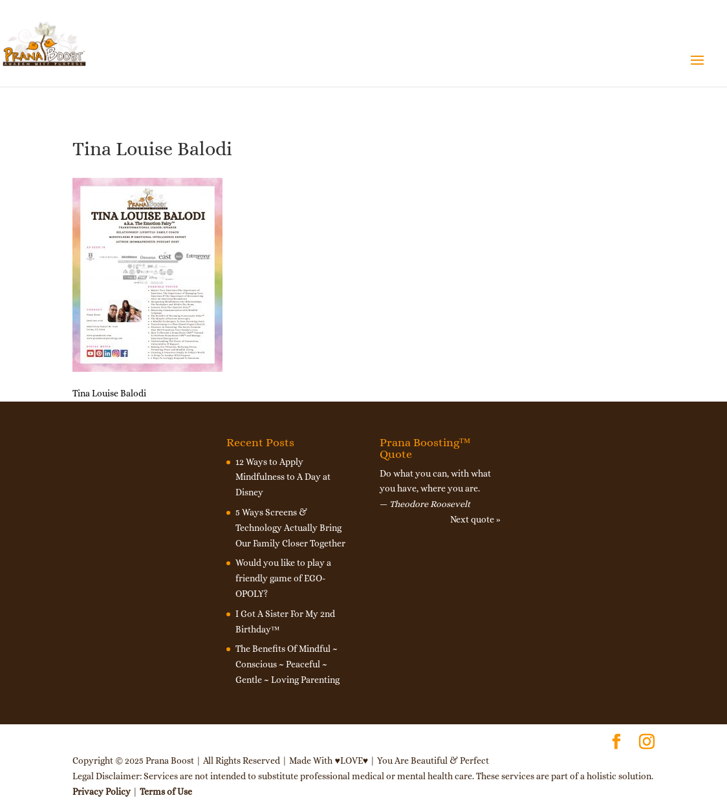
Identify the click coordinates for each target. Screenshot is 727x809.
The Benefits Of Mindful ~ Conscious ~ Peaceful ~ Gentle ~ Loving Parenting (287, 664)
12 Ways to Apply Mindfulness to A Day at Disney (283, 477)
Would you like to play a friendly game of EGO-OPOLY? (283, 578)
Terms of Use (166, 791)
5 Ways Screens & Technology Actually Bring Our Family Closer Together (290, 527)
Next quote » (475, 519)
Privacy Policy (101, 791)
